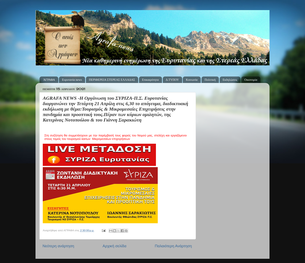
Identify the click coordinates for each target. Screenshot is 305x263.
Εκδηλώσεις (230, 79)
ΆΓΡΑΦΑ (49, 79)
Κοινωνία (191, 79)
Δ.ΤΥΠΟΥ (172, 79)
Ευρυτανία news (72, 79)
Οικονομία (250, 79)
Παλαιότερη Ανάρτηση (173, 246)
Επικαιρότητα (150, 79)
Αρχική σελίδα (114, 246)
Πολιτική (210, 79)
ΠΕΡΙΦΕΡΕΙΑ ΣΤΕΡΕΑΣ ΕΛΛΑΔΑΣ (112, 79)
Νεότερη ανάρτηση (58, 246)
